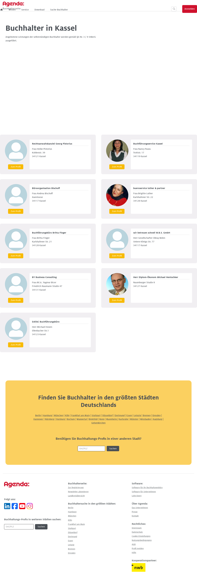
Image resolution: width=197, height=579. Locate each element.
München (58, 415)
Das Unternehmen (140, 508)
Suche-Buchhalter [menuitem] (105, 9)
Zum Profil (16, 167)
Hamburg (47, 415)
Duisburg (60, 419)
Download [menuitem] (85, 9)
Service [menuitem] (70, 9)
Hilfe (134, 552)
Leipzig (137, 415)
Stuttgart (96, 415)
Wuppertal (82, 419)
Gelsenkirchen (98, 423)
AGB (134, 544)
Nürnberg (49, 419)
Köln (67, 415)
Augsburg (157, 419)
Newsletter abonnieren (78, 492)
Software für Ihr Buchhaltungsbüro (147, 487)
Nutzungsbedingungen (142, 540)
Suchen (113, 448)
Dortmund (120, 415)
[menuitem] (47, 9)
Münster (134, 419)
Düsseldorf (107, 415)
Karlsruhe (123, 419)
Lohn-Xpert (136, 496)
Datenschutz (137, 532)
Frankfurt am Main (80, 415)
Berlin (38, 415)
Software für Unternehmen (144, 492)
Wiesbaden (145, 419)
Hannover (38, 419)
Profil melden (138, 548)
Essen (129, 415)
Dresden (156, 415)
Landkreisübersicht (76, 496)
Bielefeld (93, 419)
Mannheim (112, 419)
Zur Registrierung (76, 487)
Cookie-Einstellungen (141, 536)
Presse (134, 512)
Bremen (147, 415)
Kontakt (135, 516)
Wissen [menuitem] (57, 9)
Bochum (71, 419)
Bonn (101, 419)
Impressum (137, 528)
